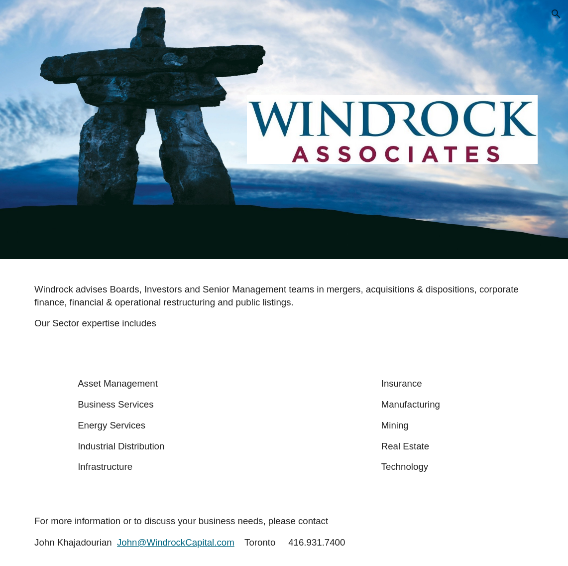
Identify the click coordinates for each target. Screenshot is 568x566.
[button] (556, 14)
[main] (284, 306)
